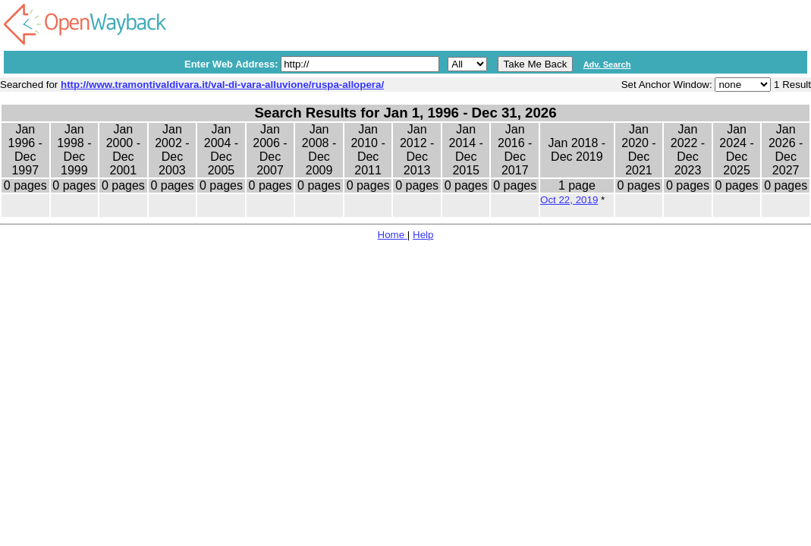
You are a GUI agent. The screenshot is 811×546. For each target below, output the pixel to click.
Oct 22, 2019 (569, 200)
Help (423, 234)
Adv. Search (607, 64)
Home (392, 234)
